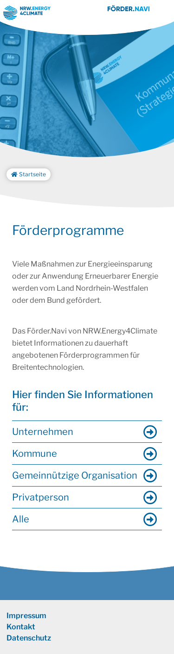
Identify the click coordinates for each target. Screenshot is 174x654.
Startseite (28, 174)
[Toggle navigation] (163, 13)
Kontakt (20, 626)
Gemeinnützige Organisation (74, 475)
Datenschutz (28, 638)
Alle (20, 519)
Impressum (26, 615)
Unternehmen (42, 431)
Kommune (34, 453)
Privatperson (40, 497)
